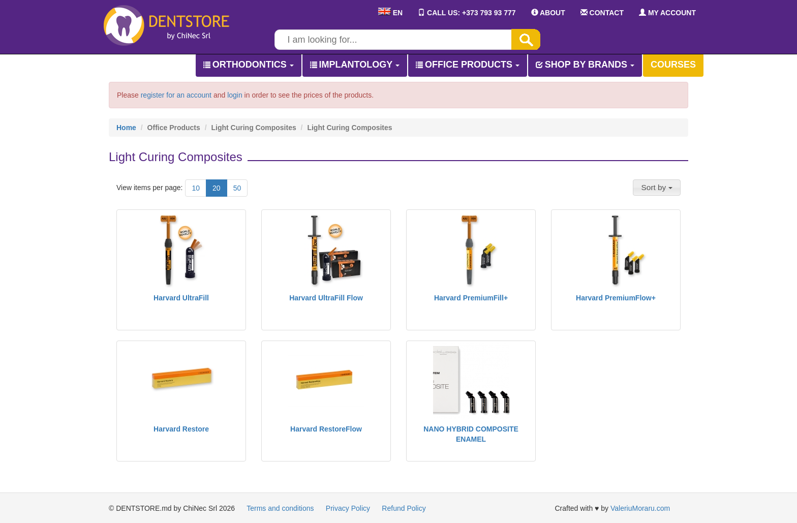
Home (126, 128)
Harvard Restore (181, 429)
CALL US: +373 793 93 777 (466, 13)
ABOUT (548, 13)
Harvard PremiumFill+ (471, 298)
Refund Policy (403, 508)
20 (216, 188)
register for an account (176, 95)
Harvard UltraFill (181, 298)
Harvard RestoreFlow (326, 429)
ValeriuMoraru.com (640, 508)
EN (390, 13)
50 (237, 188)
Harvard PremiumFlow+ (616, 298)
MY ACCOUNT (667, 13)
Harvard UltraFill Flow (326, 298)
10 (196, 188)
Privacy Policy (348, 508)
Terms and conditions (280, 508)
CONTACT (602, 13)
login (234, 95)
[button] (657, 187)
